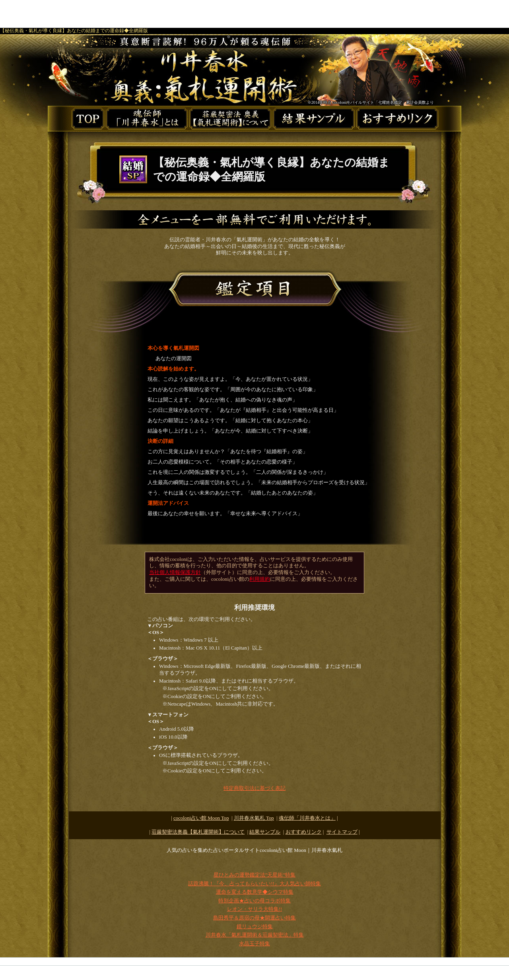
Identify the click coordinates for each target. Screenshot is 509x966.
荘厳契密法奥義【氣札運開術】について (198, 832)
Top (254, 818)
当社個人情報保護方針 (175, 572)
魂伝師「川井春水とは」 (307, 818)
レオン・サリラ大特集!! (254, 909)
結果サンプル (264, 832)
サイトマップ (341, 832)
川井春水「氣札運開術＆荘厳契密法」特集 (255, 935)
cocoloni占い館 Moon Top (201, 818)
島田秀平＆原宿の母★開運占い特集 (254, 918)
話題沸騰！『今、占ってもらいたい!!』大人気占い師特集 (254, 883)
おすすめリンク (304, 832)
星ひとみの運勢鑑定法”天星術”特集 (254, 875)
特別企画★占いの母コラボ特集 (254, 901)
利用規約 (259, 579)
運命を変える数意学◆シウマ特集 (254, 892)
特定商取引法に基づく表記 (254, 788)
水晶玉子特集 (254, 944)
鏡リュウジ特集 (255, 926)
